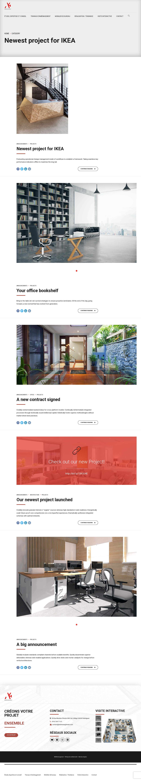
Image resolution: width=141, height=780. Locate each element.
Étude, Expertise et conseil (15, 16)
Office (32, 395)
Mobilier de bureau (62, 16)
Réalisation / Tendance (84, 16)
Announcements (22, 144)
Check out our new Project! (76, 462)
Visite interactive (105, 16)
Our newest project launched (44, 500)
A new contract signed (38, 399)
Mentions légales (83, 757)
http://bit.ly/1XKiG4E (76, 474)
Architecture (34, 495)
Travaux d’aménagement (41, 16)
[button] (129, 16)
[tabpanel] (77, 223)
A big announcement (37, 644)
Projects (33, 144)
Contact (119, 16)
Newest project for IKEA (40, 148)
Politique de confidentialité (71, 757)
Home (6, 33)
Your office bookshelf (37, 290)
